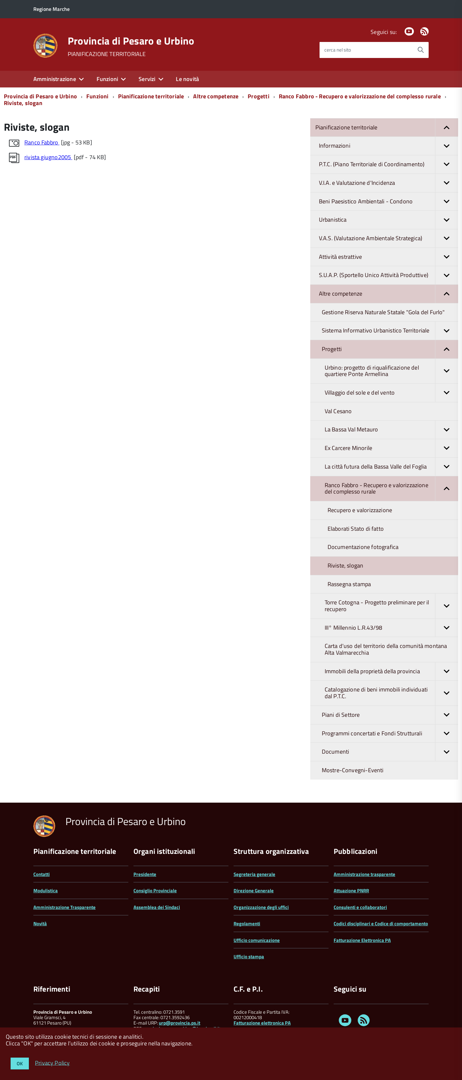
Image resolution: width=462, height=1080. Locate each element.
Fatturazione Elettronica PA (362, 940)
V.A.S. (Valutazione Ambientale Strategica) (388, 238)
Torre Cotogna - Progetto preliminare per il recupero (391, 605)
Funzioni (107, 79)
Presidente (144, 874)
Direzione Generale (254, 890)
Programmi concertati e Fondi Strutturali (390, 733)
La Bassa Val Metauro (391, 430)
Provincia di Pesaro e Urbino (131, 41)
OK (20, 1063)
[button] (446, 128)
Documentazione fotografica (363, 547)
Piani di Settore (390, 715)
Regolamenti (247, 923)
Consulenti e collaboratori (360, 907)
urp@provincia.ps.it (179, 1023)
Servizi (147, 79)
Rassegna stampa (349, 584)
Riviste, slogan (23, 103)
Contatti (41, 874)
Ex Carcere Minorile (391, 448)
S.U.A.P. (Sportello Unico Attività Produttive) (388, 275)
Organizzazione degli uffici (261, 907)
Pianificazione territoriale (151, 96)
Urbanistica (388, 220)
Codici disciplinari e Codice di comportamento (381, 923)
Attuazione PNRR (351, 890)
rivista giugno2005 (48, 157)
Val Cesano (338, 411)
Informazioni (388, 146)
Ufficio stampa (249, 956)
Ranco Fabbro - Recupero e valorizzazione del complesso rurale (360, 96)
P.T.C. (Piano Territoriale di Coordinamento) (388, 164)
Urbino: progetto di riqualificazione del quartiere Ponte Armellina (391, 371)
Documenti (390, 752)
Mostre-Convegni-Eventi (353, 770)
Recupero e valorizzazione (360, 510)
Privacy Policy (52, 1062)
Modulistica (45, 890)
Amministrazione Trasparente (64, 907)
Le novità (187, 79)
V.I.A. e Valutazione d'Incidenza (388, 183)
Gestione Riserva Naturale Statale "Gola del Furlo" (383, 312)
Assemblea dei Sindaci (156, 907)
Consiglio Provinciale (155, 890)
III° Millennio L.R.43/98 (391, 628)
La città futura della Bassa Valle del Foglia (391, 467)
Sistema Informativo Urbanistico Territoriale (390, 331)
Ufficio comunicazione (257, 940)
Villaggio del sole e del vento (391, 393)
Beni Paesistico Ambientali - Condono (388, 201)
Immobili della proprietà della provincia (391, 671)
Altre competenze (215, 96)
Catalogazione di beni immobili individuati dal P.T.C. (391, 693)
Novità (40, 923)
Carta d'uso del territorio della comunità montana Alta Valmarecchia (386, 649)
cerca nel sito (337, 50)
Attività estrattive (388, 257)
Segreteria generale (254, 874)
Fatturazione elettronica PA (262, 1023)
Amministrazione (54, 79)
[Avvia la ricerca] (421, 50)
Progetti (258, 96)
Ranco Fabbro (41, 142)
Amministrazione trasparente (364, 874)
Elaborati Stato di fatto (356, 528)
